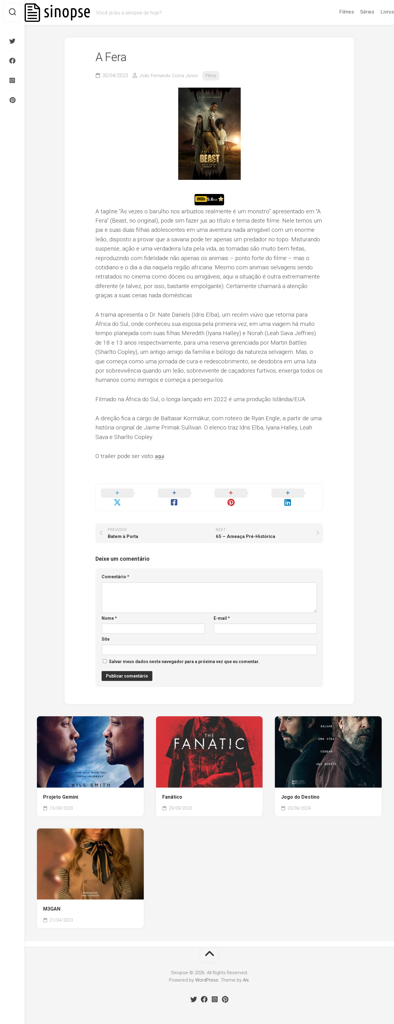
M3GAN (51, 901)
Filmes (334, 12)
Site (106, 631)
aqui (160, 456)
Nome (109, 610)
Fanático (172, 789)
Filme (214, 75)
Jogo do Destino (300, 789)
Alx (246, 972)
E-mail (222, 610)
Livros (375, 12)
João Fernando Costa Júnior (170, 75)
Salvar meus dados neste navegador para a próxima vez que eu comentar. (184, 654)
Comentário (115, 569)
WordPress (206, 972)
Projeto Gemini (60, 789)
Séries (355, 12)
